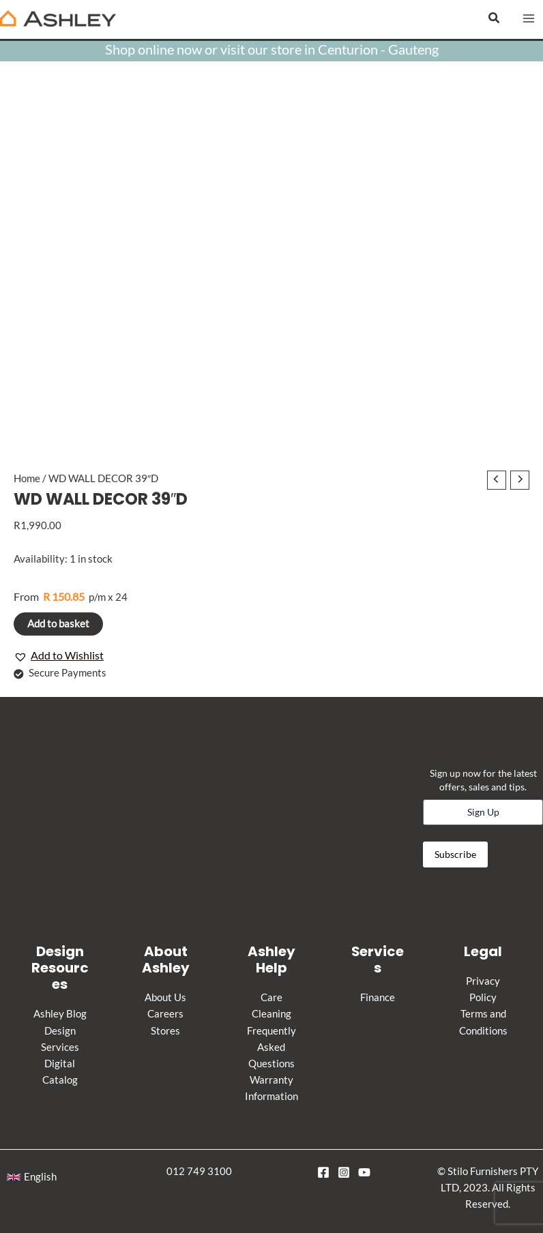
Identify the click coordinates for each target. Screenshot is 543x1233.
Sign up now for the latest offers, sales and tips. (483, 779)
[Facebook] (323, 1172)
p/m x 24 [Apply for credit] (71, 596)
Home (27, 478)
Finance (377, 997)
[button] (494, 18)
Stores (165, 1031)
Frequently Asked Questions (271, 1047)
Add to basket (58, 623)
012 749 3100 (199, 1171)
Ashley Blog (60, 1014)
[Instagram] (344, 1172)
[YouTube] (364, 1172)
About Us (165, 997)
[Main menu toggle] (528, 18)
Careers (165, 1014)
